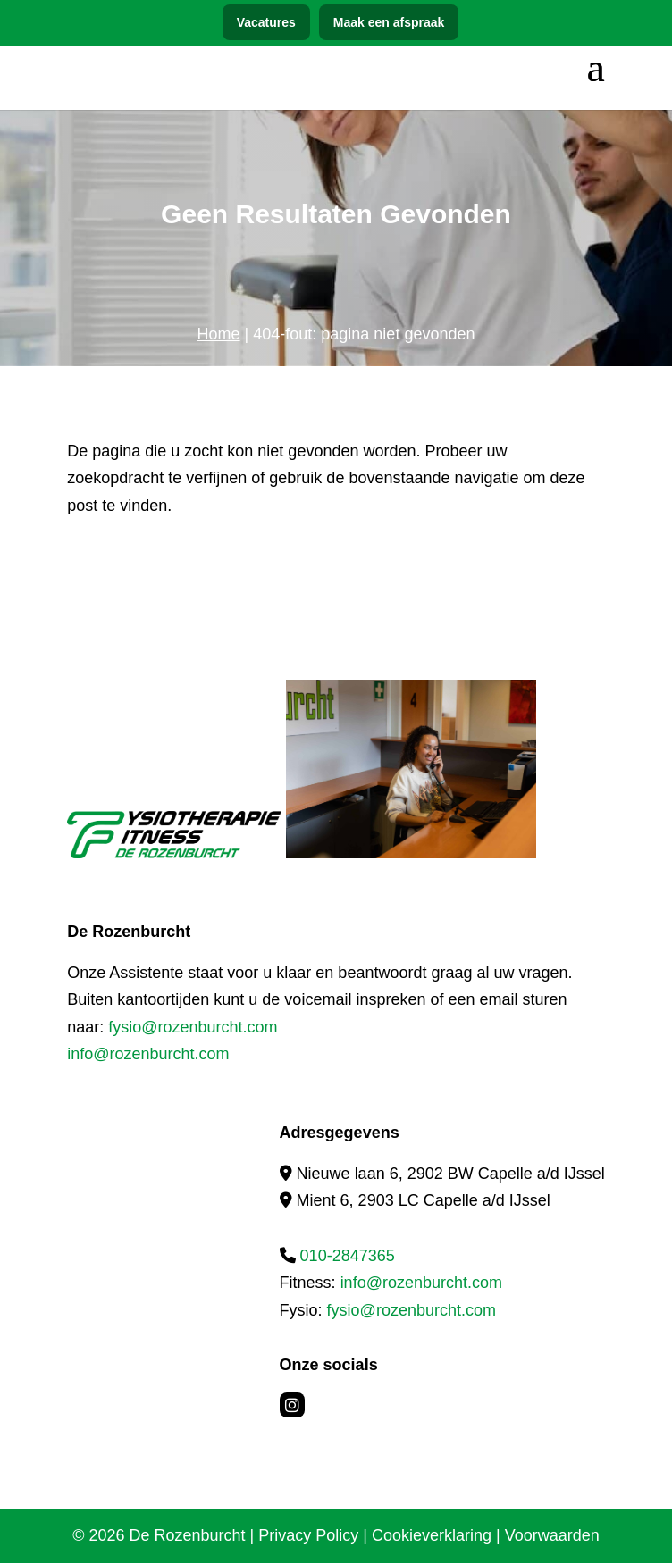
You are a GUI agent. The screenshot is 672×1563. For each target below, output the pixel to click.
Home (218, 334)
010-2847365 (347, 1256)
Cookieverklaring (431, 1535)
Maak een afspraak (389, 22)
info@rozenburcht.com (148, 1054)
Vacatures (266, 22)
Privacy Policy (308, 1535)
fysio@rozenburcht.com (192, 1027)
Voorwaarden (552, 1535)
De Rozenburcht (188, 1535)
